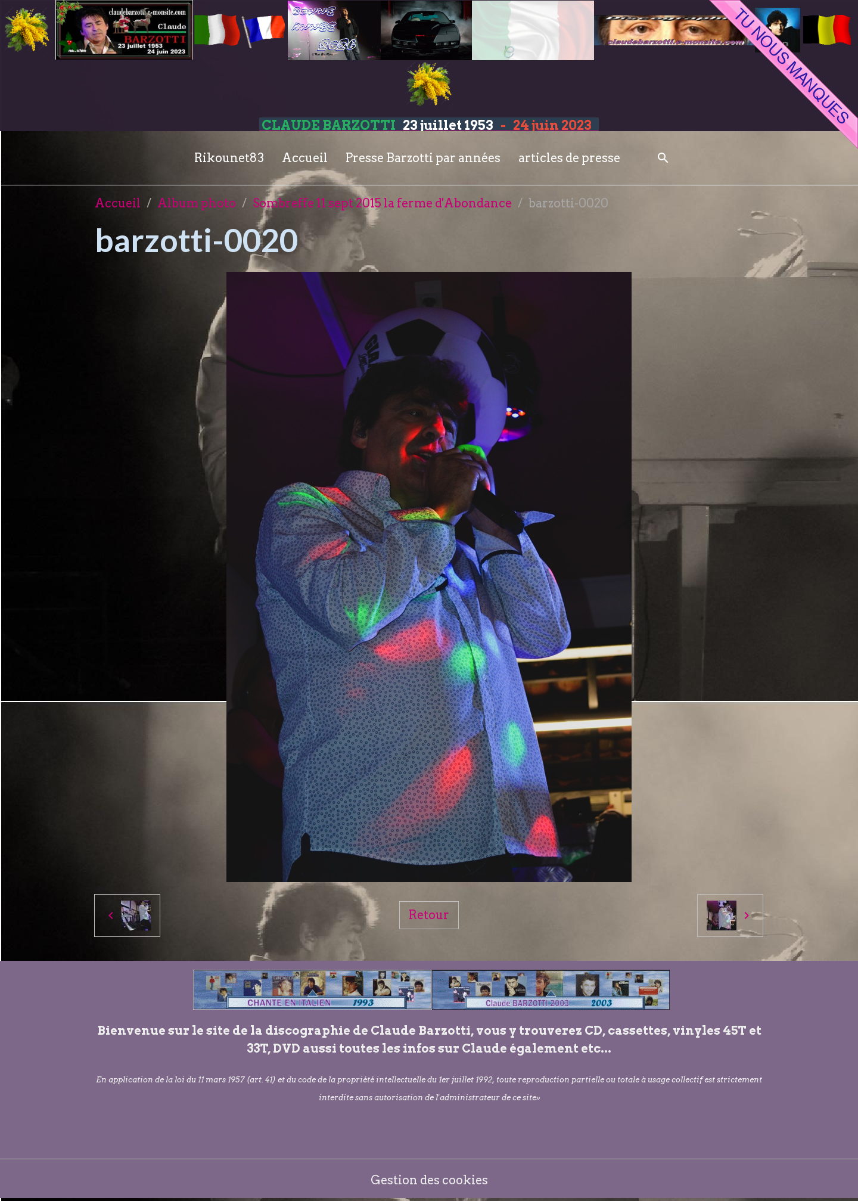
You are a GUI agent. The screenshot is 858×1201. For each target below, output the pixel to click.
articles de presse (569, 158)
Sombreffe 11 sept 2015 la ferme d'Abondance (382, 203)
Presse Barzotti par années (423, 158)
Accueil (305, 158)
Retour (429, 915)
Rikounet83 (229, 158)
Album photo (196, 203)
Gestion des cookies (429, 1180)
